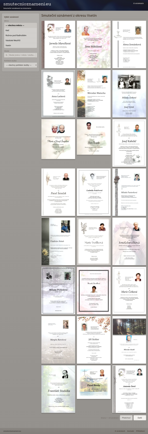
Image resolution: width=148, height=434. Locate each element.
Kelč (7, 30)
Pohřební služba (10, 61)
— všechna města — (15, 25)
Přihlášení (140, 431)
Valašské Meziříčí (13, 40)
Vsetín (8, 45)
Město (6, 21)
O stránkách (138, 3)
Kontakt (130, 431)
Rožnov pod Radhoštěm (16, 35)
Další (140, 417)
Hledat (6, 51)
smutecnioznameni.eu (27, 4)
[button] (58, 44)
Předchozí (126, 417)
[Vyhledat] (22, 55)
